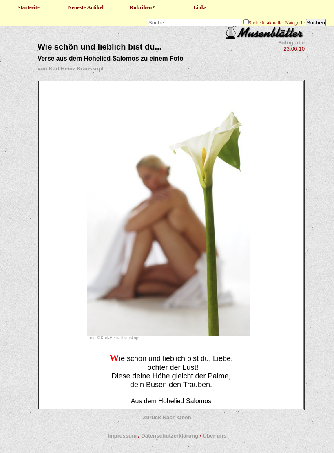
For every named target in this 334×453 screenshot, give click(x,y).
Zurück (152, 417)
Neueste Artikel (86, 7)
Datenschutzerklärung (169, 436)
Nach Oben (176, 417)
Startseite (29, 7)
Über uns (214, 436)
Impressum (122, 436)
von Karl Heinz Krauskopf (71, 69)
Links (200, 7)
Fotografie (291, 43)
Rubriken (143, 7)
